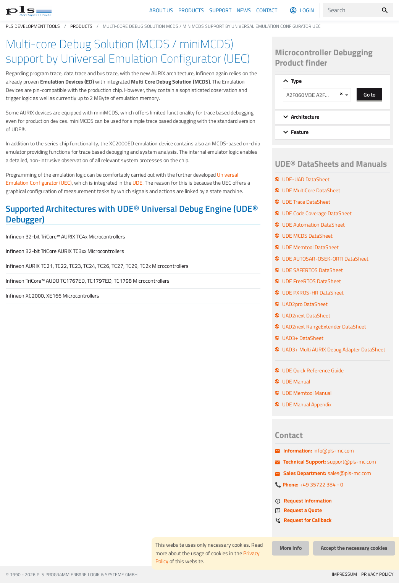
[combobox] (317, 94)
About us (161, 10)
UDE (137, 183)
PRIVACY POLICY (377, 574)
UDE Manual (296, 381)
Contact (266, 10)
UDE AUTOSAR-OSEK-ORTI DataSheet (325, 259)
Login (307, 10)
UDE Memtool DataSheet (310, 247)
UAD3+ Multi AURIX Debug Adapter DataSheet (333, 349)
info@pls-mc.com (318, 450)
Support (220, 10)
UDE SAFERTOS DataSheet (312, 270)
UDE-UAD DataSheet (306, 179)
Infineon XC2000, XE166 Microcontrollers (52, 296)
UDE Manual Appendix (306, 404)
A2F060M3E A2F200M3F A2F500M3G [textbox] (312, 95)
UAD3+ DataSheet (302, 338)
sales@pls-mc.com (327, 473)
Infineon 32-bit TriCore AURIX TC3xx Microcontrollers (65, 251)
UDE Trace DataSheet (306, 202)
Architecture (305, 117)
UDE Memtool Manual (306, 393)
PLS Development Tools (33, 26)
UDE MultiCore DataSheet (311, 190)
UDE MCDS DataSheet (307, 236)
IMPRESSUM (344, 574)
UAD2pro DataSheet (305, 304)
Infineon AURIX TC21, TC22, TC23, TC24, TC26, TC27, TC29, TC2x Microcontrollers (97, 266)
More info (290, 548)
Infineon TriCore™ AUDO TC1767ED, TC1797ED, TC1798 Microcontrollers (88, 281)
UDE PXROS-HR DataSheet (313, 292)
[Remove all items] (340, 93)
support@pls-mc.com (329, 461)
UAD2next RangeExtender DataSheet (324, 326)
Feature (300, 132)
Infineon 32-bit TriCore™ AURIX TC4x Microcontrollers (65, 236)
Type (296, 81)
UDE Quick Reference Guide (313, 370)
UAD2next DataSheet (306, 315)
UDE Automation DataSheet (313, 225)
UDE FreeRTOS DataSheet (311, 281)
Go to (369, 94)
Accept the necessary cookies (354, 548)
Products (191, 10)
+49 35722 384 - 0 (313, 484)
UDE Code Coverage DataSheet (317, 213)
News (244, 10)
